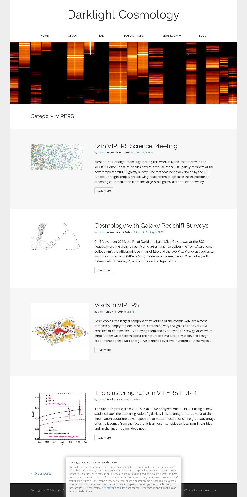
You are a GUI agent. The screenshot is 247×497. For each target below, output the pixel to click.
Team (101, 35)
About (73, 35)
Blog (202, 35)
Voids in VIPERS (116, 305)
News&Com (171, 35)
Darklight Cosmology (124, 14)
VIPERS (149, 152)
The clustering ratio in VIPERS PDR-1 (145, 392)
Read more (104, 190)
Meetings (139, 152)
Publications (134, 35)
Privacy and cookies (114, 487)
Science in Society (144, 232)
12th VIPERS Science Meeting (136, 146)
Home (45, 35)
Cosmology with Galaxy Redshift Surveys (151, 225)
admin (101, 152)
